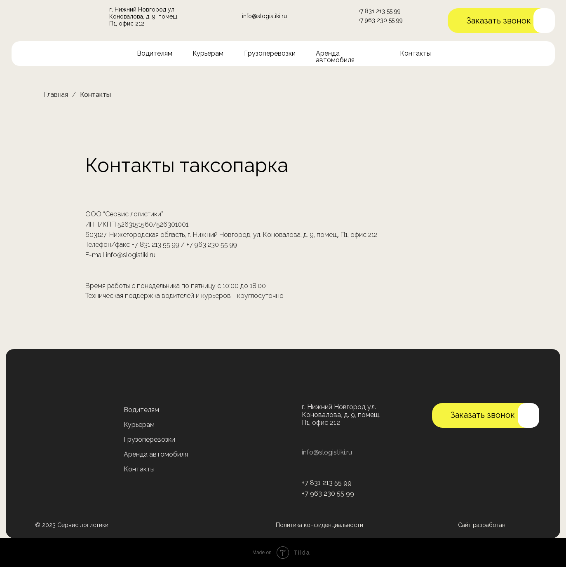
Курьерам (208, 53)
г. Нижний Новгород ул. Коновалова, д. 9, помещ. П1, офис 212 (143, 16)
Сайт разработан (481, 525)
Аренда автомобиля (335, 56)
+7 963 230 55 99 (380, 20)
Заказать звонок (499, 21)
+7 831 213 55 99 (379, 11)
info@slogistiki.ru (264, 16)
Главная (56, 94)
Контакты (415, 53)
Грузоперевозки (270, 53)
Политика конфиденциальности (319, 525)
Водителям (154, 53)
